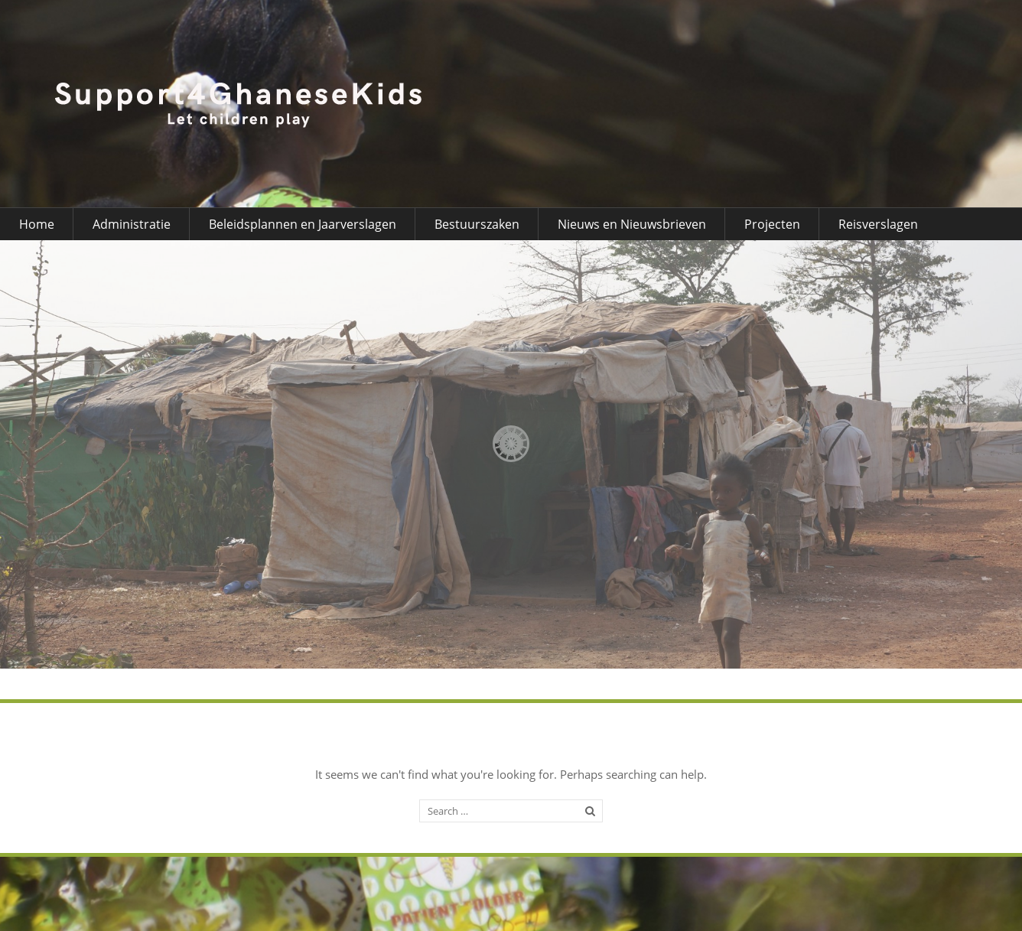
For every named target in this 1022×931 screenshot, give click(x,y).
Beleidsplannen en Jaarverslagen (302, 224)
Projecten (772, 224)
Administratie (132, 224)
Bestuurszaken (477, 224)
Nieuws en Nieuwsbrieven (632, 224)
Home (36, 224)
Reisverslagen (878, 224)
